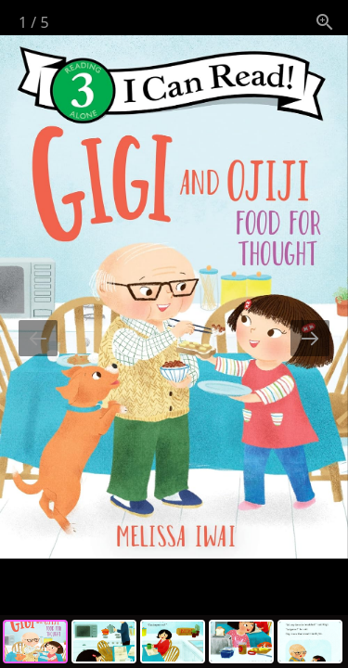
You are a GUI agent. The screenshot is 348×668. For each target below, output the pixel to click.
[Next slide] (309, 338)
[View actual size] (325, 22)
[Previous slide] (38, 338)
